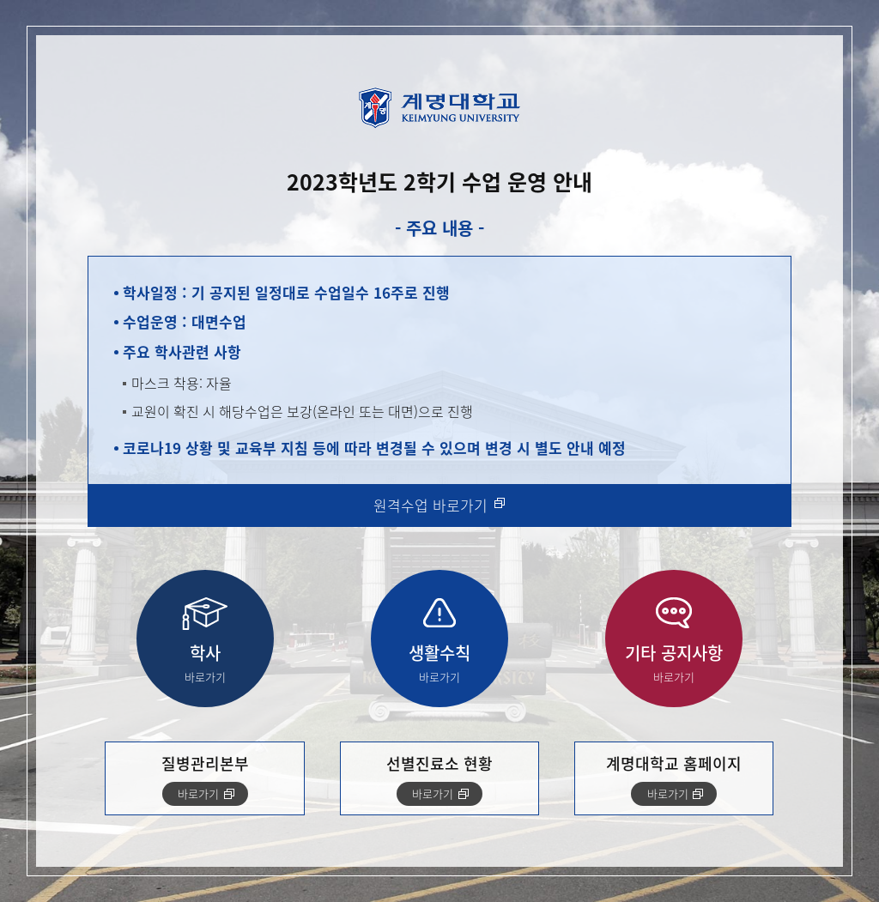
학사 (205, 663)
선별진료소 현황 (439, 779)
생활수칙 (439, 663)
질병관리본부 (205, 779)
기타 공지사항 (674, 663)
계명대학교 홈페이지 (674, 779)
